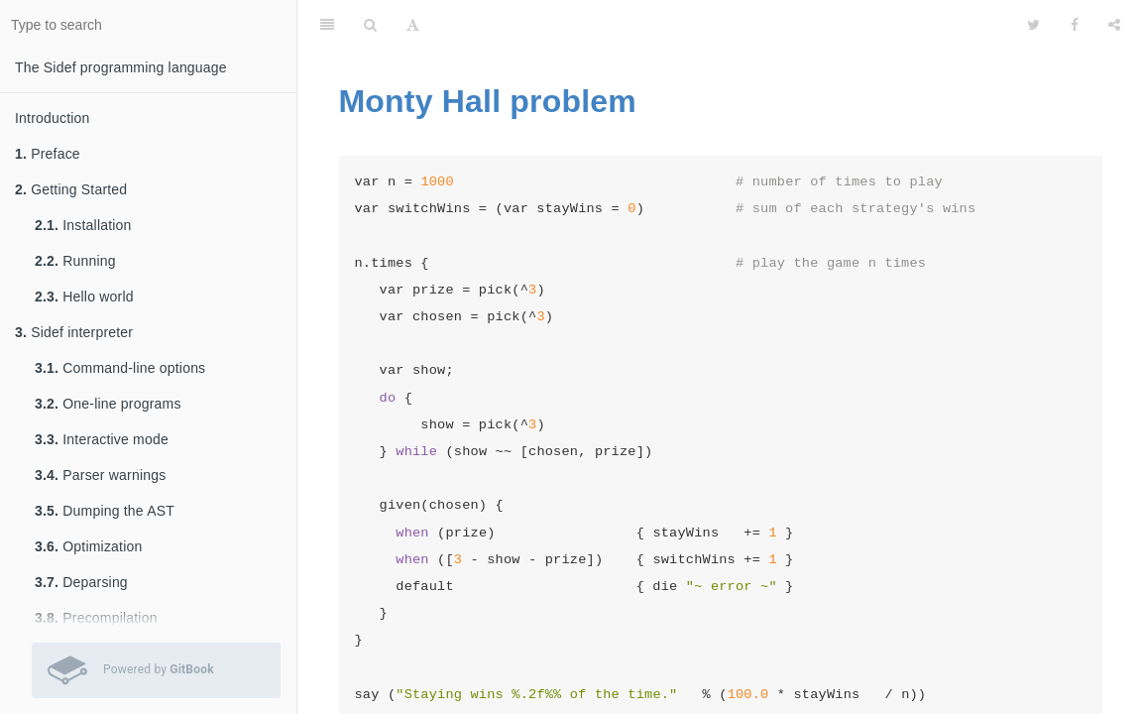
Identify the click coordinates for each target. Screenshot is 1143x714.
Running (75, 261)
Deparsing (81, 582)
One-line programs (108, 404)
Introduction (52, 118)
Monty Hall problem (488, 101)
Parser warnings (100, 475)
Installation (83, 225)
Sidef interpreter (74, 332)
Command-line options (120, 368)
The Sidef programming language (121, 67)
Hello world (84, 296)
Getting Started (71, 189)
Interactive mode (102, 439)
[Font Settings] (413, 25)
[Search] (370, 25)
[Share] (1114, 25)
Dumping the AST (104, 511)
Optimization (88, 546)
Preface (47, 154)
